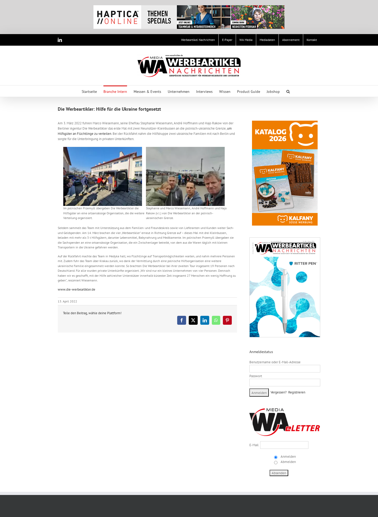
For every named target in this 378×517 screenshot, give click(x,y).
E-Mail (254, 445)
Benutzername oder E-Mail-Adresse (275, 362)
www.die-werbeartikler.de (76, 289)
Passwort (255, 376)
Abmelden (288, 462)
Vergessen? (279, 392)
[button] (288, 91)
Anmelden (288, 456)
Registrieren (296, 392)
